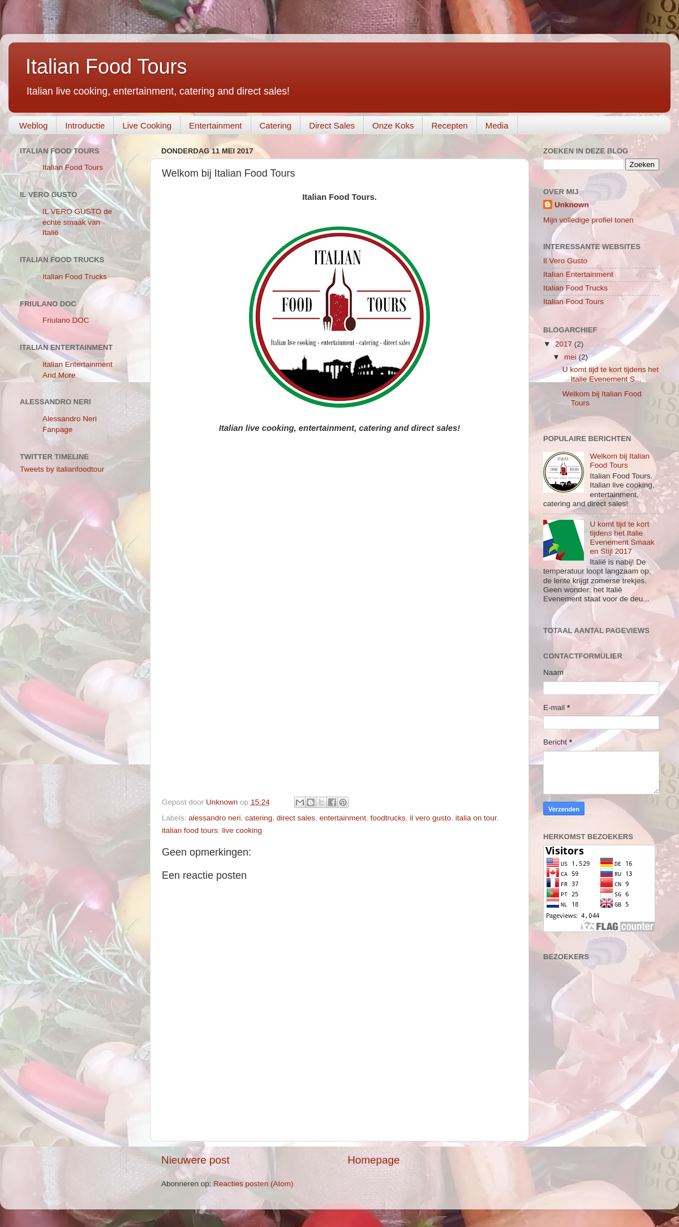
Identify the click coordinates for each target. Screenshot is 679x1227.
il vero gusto (430, 818)
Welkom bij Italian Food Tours (620, 460)
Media (497, 125)
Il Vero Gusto (565, 260)
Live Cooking (146, 125)
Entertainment (215, 125)
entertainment (342, 818)
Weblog (33, 125)
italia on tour (476, 818)
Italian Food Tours (106, 66)
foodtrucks (388, 818)
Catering (276, 125)
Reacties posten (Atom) (253, 1183)
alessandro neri (214, 818)
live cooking (242, 830)
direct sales (296, 818)
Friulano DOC (65, 320)
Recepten (449, 125)
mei (571, 357)
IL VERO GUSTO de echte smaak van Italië (77, 222)
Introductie (85, 125)
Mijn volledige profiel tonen (588, 220)
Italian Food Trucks (74, 276)
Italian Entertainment (578, 274)
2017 (564, 344)
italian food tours (190, 830)
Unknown (572, 204)
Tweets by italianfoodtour (62, 469)
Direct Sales (332, 125)
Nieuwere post (195, 1160)
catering (258, 818)
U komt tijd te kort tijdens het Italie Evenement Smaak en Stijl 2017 (622, 538)
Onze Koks (393, 125)
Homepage (373, 1160)
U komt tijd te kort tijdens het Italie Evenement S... (610, 374)
